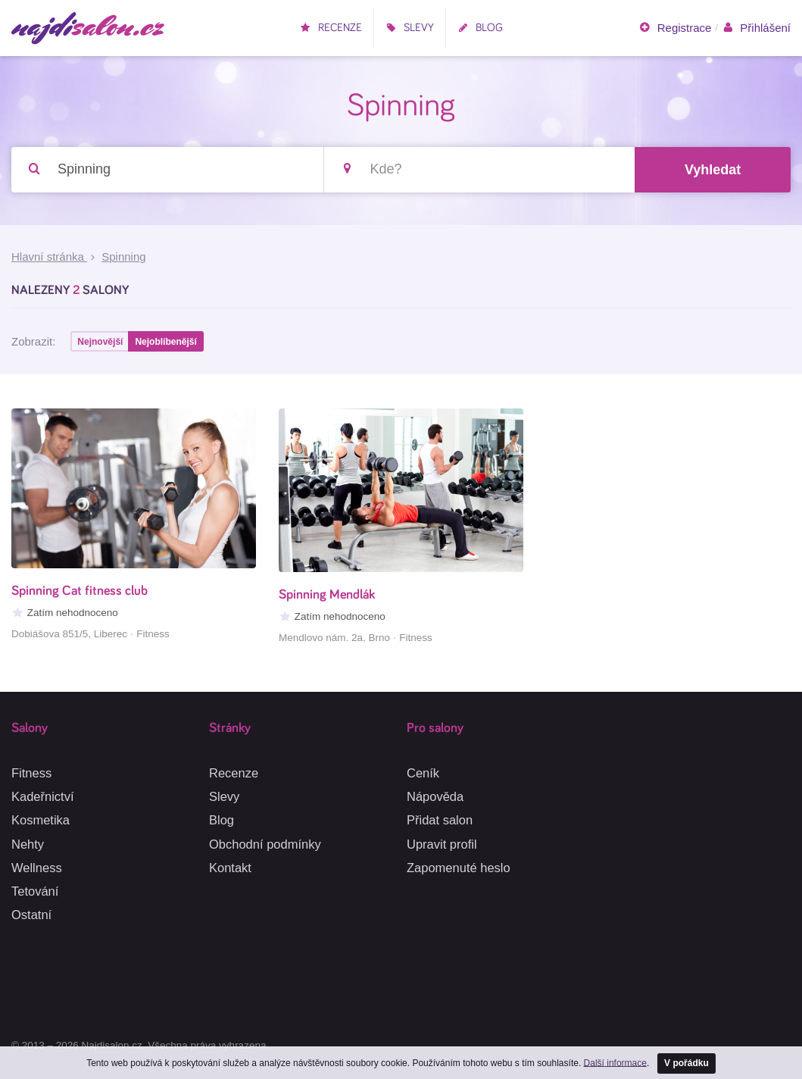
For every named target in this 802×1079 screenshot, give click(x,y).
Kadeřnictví (42, 796)
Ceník (423, 773)
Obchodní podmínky (265, 844)
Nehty (27, 844)
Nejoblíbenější (165, 341)
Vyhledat (713, 169)
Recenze (331, 27)
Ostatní (31, 914)
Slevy (409, 27)
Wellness (36, 867)
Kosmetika (40, 820)
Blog (480, 27)
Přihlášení (756, 28)
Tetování (34, 891)
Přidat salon (440, 820)
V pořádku (686, 1063)
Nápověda (435, 796)
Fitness (31, 773)
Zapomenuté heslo (458, 867)
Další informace (615, 1062)
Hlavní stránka (49, 256)
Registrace (674, 28)
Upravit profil (442, 844)
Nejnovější (100, 341)
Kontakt (230, 867)
